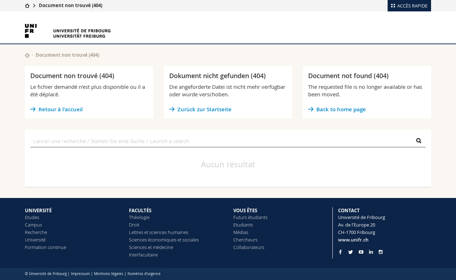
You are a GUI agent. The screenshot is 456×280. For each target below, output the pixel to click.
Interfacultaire (143, 254)
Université (35, 239)
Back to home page (341, 109)
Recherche (36, 232)
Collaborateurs (248, 247)
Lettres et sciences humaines (158, 232)
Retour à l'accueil (60, 109)
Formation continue (45, 247)
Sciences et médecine (151, 247)
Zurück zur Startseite (204, 109)
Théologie (139, 217)
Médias (240, 232)
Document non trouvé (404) (70, 5)
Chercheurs (245, 239)
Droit (134, 225)
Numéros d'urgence (144, 273)
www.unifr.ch (353, 239)
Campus (33, 225)
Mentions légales (108, 273)
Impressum (80, 273)
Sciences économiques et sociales (164, 239)
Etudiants (243, 225)
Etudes (32, 217)
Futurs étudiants (250, 217)
